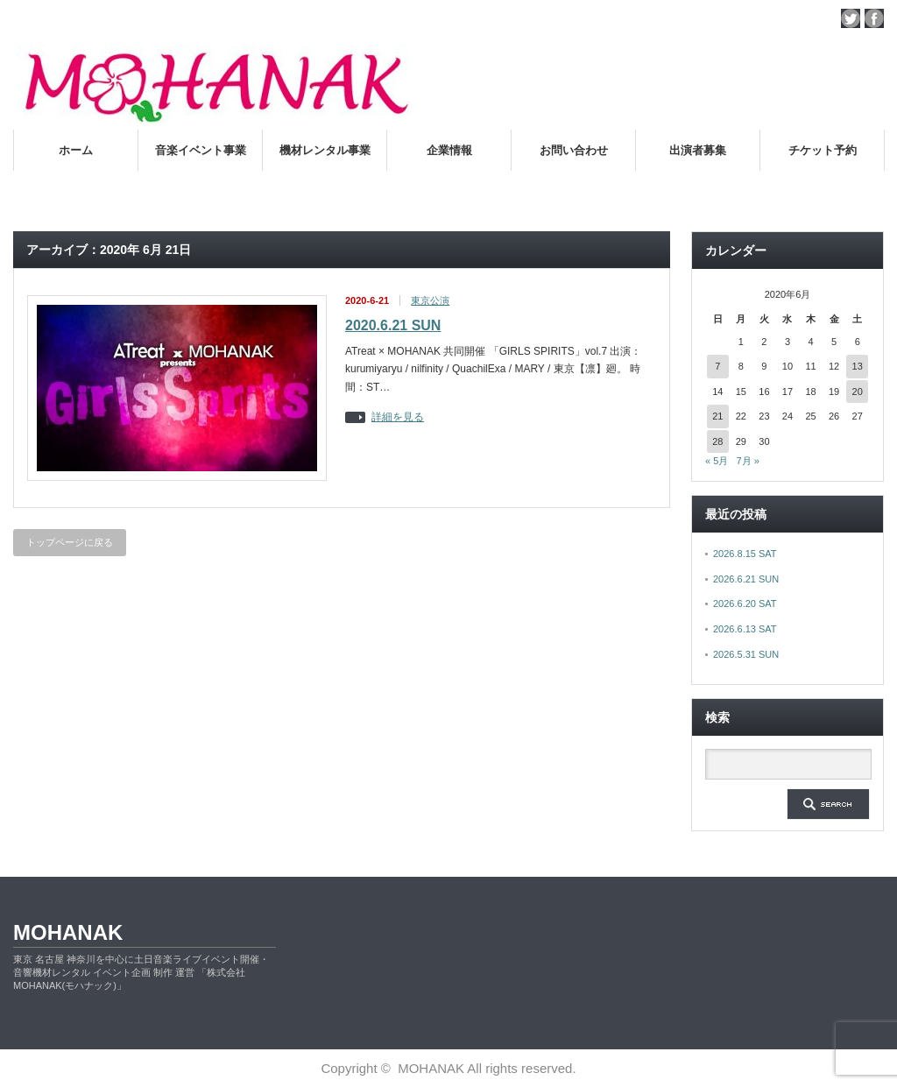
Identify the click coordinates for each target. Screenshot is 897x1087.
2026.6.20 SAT (745, 603)
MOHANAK (68, 932)
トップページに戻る (69, 542)
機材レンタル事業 (325, 150)
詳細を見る (397, 417)
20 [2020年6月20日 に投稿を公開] (857, 391)
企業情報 (449, 150)
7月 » (747, 460)
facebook (874, 18)
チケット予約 (822, 150)
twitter (850, 18)
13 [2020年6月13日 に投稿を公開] (857, 366)
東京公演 (430, 300)
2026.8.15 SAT (745, 553)
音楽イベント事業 (200, 150)
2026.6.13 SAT (745, 629)
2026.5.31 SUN (746, 654)
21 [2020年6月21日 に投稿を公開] (717, 416)
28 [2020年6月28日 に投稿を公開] (717, 441)
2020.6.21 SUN (393, 325)
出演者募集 (697, 150)
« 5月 (716, 460)
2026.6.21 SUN (746, 579)
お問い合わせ (574, 150)
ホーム (76, 150)
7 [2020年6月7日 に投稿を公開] (717, 366)
